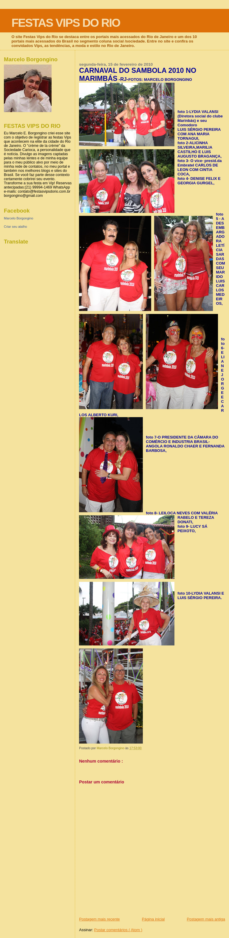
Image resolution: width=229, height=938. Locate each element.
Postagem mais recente (99, 919)
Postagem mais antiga (206, 919)
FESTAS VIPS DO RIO (65, 22)
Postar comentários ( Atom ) (118, 930)
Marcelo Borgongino (18, 218)
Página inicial (153, 919)
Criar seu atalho (15, 226)
